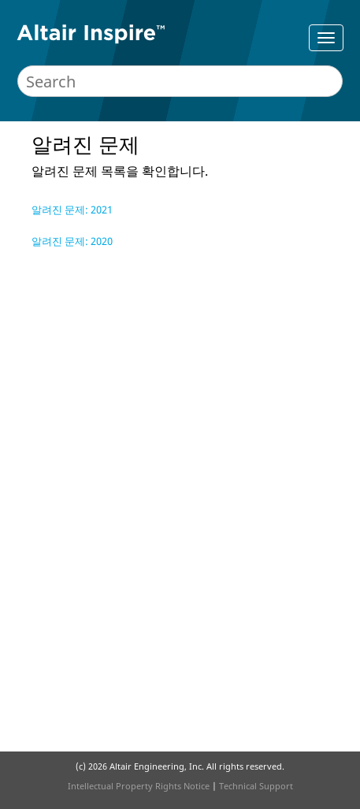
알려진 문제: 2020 (72, 241)
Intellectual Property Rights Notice (139, 786)
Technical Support (256, 786)
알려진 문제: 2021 (72, 209)
